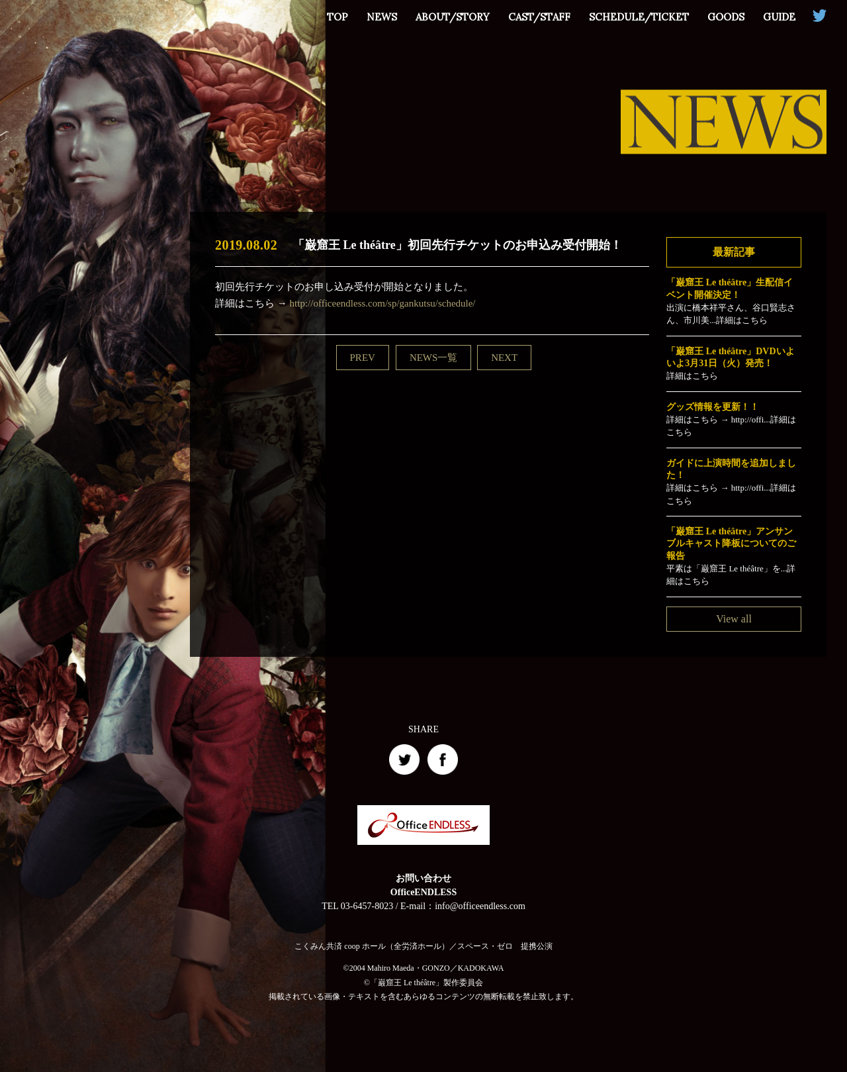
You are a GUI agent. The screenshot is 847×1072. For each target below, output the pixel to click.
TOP (337, 17)
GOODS (725, 17)
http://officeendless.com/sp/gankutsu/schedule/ (383, 303)
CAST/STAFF (539, 17)
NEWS (382, 17)
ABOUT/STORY (453, 17)
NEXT (504, 357)
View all (734, 618)
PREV (362, 357)
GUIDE (779, 17)
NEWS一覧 (434, 357)
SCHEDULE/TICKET (639, 17)
